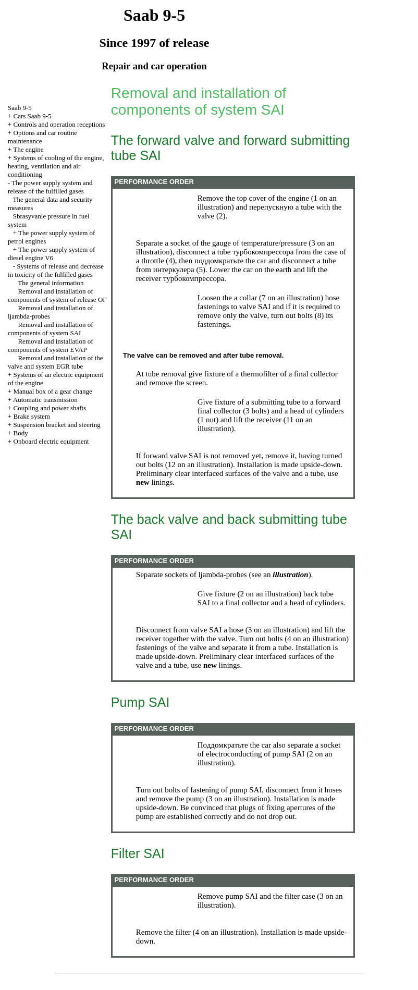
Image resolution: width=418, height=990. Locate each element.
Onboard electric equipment (51, 441)
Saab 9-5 (20, 108)
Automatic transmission (45, 400)
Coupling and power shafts (50, 408)
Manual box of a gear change (53, 391)
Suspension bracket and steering (57, 425)
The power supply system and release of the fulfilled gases (50, 187)
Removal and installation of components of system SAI (50, 329)
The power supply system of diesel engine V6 (51, 254)
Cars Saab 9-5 (33, 116)
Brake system (32, 416)
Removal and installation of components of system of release (57, 295)
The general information (50, 283)
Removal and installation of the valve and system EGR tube (55, 362)
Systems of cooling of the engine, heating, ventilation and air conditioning (56, 166)
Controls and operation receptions (59, 124)
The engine (28, 149)
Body (21, 433)
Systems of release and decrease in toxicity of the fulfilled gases (56, 270)
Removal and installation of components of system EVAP (50, 345)
